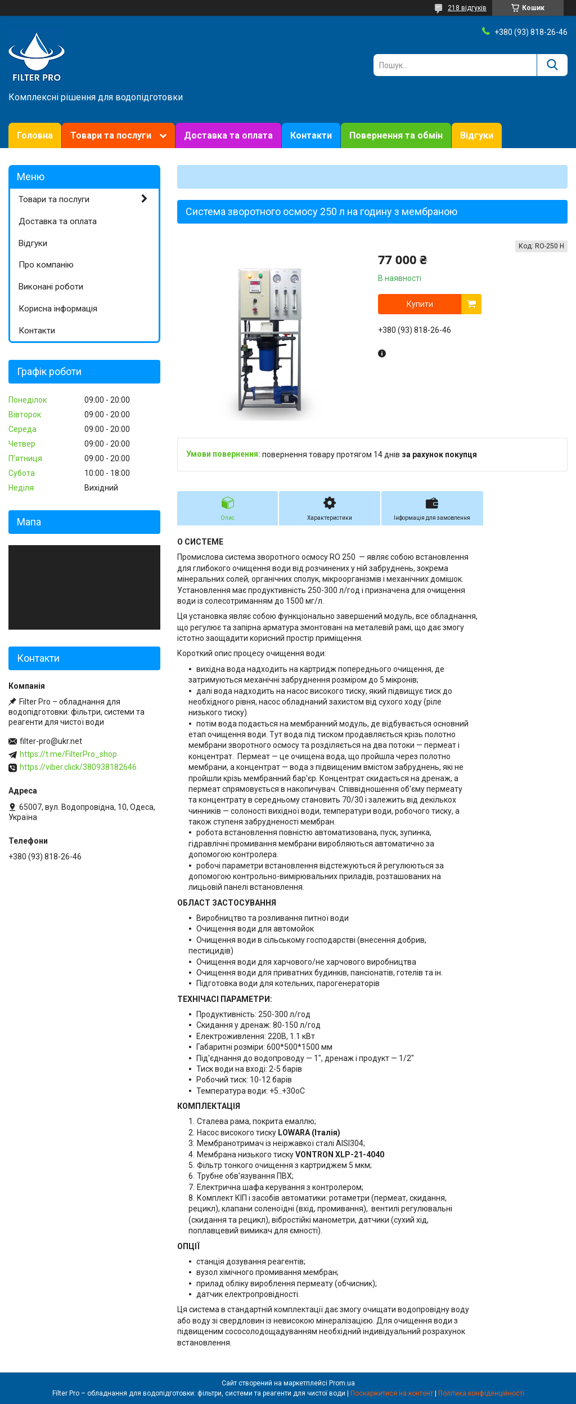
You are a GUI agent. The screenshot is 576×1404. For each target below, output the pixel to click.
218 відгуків (467, 8)
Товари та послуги (110, 135)
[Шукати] (552, 65)
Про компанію (46, 265)
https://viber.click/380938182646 (78, 767)
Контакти (311, 135)
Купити (420, 304)
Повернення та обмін (396, 135)
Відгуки (476, 135)
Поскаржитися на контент (391, 1393)
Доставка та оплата (228, 135)
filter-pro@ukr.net (51, 741)
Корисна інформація (58, 309)
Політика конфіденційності (481, 1393)
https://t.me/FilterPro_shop (68, 754)
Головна (35, 135)
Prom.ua (342, 1383)
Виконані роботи (51, 287)
